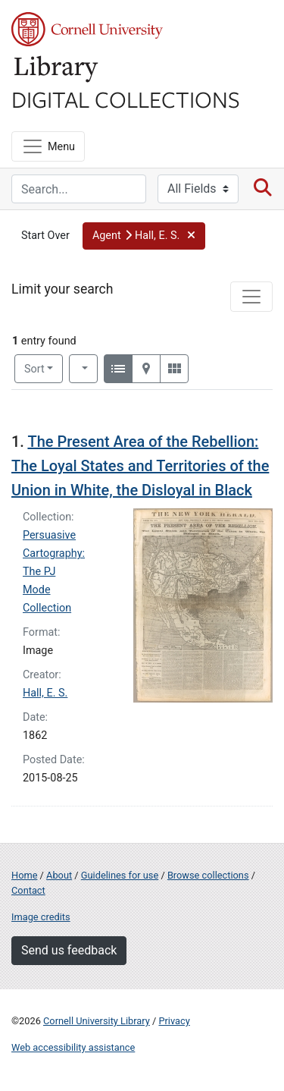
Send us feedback (69, 950)
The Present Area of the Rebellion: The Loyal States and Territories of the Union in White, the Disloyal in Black (140, 465)
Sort (34, 369)
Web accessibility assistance (73, 1047)
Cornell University (87, 29)
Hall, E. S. (45, 693)
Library (56, 69)
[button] (144, 236)
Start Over (45, 235)
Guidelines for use (119, 875)
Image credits (40, 917)
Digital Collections (125, 98)
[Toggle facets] (251, 296)
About (59, 875)
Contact (28, 890)
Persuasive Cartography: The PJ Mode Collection (54, 572)
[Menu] (48, 146)
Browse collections (208, 875)
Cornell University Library (96, 1021)
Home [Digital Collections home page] (24, 875)
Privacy (173, 1021)
